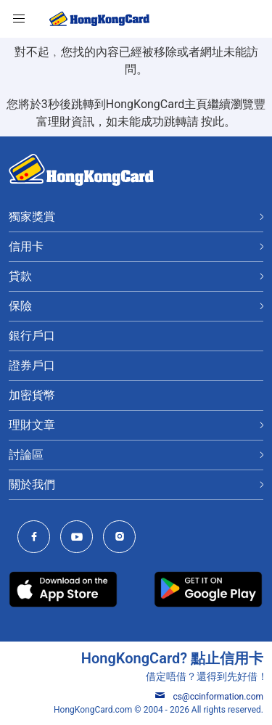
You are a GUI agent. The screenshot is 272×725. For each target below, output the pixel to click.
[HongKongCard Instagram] (123, 538)
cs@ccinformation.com (209, 697)
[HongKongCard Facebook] (37, 538)
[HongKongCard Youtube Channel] (80, 538)
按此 (212, 121)
